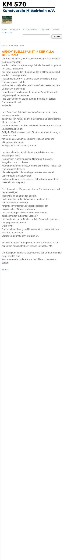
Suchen (57, 36)
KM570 (4, 45)
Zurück (5, 269)
